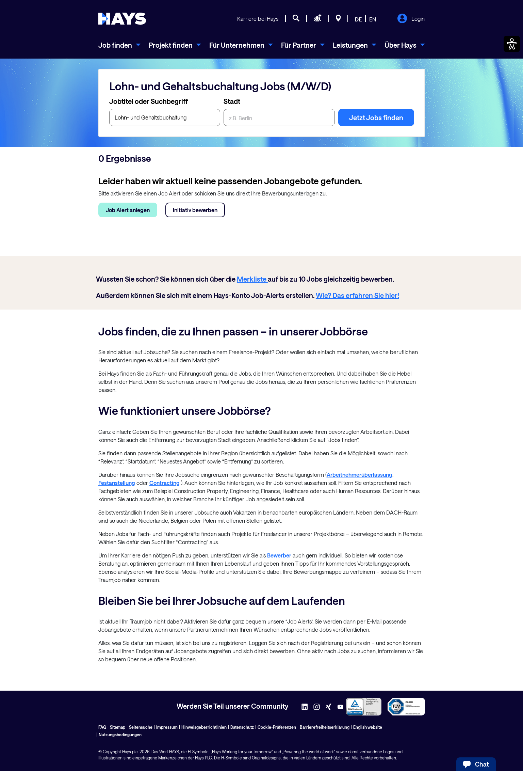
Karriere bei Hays (257, 18)
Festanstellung (116, 482)
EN (372, 19)
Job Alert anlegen (128, 210)
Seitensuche (140, 727)
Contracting (164, 482)
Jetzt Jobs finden (376, 117)
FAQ (102, 727)
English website (367, 727)
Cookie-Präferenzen (277, 727)
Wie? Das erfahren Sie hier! (357, 295)
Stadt (232, 101)
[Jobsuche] (296, 19)
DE (358, 19)
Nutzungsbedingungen (120, 734)
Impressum (167, 727)
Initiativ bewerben (195, 210)
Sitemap (117, 727)
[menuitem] (119, 45)
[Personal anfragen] (317, 19)
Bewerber (279, 555)
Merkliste (252, 279)
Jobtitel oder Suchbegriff (148, 101)
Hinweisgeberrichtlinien (204, 727)
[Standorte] (338, 19)
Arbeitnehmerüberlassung (359, 474)
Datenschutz (242, 727)
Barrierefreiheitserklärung (324, 727)
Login (411, 19)
